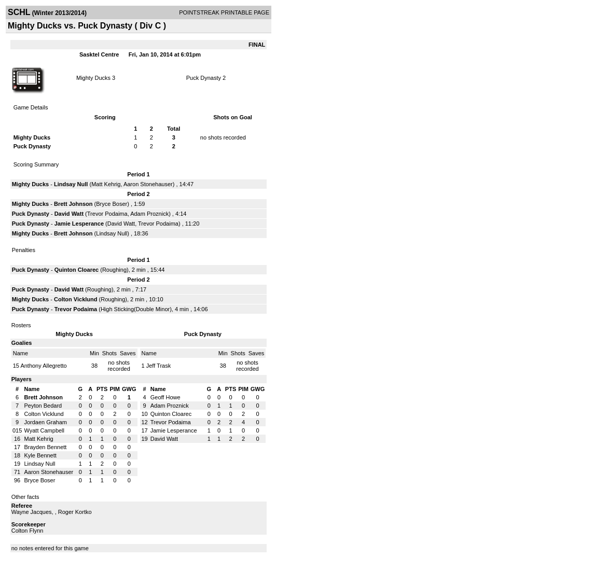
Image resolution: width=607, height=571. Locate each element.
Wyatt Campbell (44, 430)
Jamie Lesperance (79, 223)
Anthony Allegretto (43, 366)
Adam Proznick (149, 214)
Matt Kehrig (105, 184)
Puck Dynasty (203, 78)
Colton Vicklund (76, 299)
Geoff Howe (165, 397)
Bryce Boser (111, 204)
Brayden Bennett (45, 447)
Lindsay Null (71, 184)
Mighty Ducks (93, 78)
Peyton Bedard (43, 405)
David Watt (69, 214)
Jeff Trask (158, 366)
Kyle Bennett (40, 455)
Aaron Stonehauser (148, 184)
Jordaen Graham (45, 422)
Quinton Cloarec (76, 270)
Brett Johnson (73, 204)
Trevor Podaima (107, 214)
